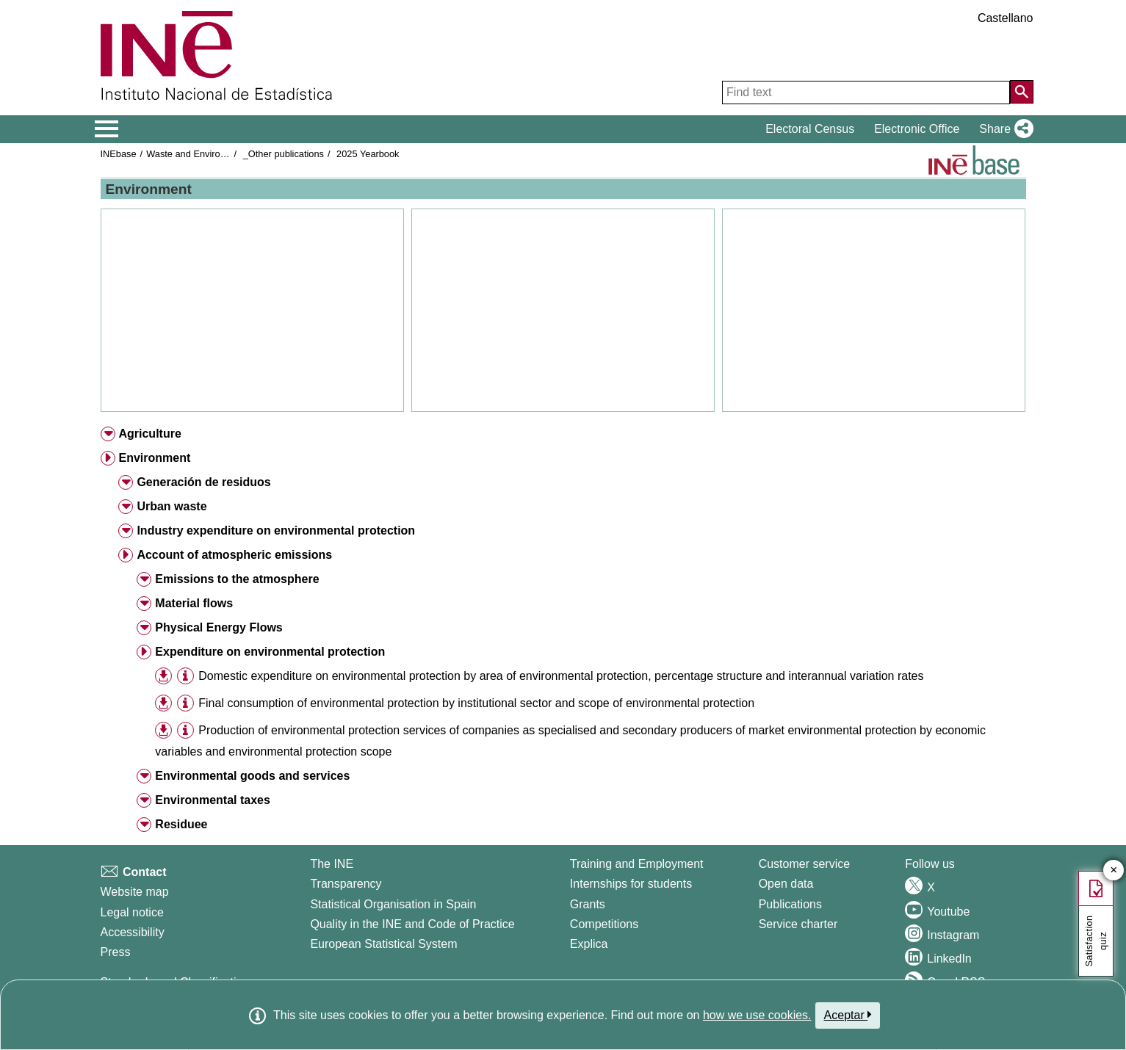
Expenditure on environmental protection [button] (270, 651)
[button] (1003, 129)
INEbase (119, 153)
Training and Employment (637, 864)
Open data (786, 883)
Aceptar (848, 1014)
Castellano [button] (1005, 18)
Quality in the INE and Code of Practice (412, 924)
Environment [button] (154, 458)
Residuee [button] (181, 824)
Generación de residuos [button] (203, 482)
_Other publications (283, 153)
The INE (331, 864)
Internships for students (631, 883)
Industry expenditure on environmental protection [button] (276, 530)
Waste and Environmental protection (221, 153)
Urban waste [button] (171, 506)
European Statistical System (383, 944)
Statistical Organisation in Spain (393, 904)
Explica (589, 944)
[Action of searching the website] (1021, 92)
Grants (587, 904)
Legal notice (132, 912)
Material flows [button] (194, 603)
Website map (135, 892)
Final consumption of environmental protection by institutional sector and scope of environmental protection (476, 703)
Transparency (345, 883)
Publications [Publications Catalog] (790, 904)
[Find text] (866, 92)
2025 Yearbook (367, 153)
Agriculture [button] (149, 433)
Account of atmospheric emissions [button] (234, 554)
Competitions (604, 924)
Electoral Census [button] (809, 129)
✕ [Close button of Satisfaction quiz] (1113, 870)
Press (116, 952)
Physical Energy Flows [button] (218, 627)
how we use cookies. (757, 1015)
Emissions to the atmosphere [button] (237, 579)
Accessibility (133, 932)
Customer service (804, 864)
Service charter (798, 924)
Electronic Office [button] (916, 129)
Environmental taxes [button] (212, 800)
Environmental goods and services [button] (252, 776)
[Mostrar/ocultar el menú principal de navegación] (106, 129)
